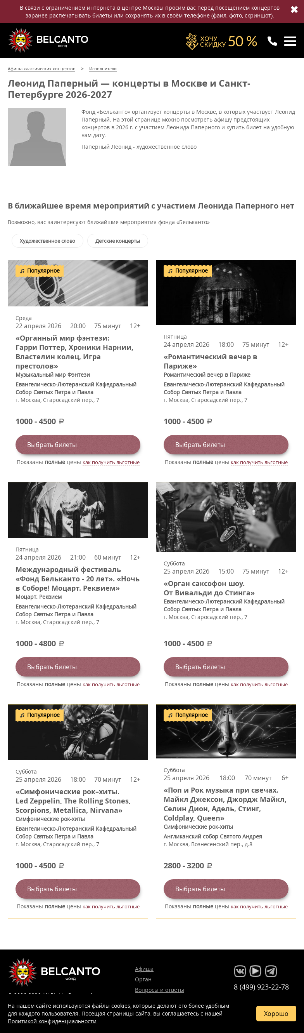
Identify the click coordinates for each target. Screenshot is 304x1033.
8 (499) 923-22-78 (261, 986)
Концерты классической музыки (49, 40)
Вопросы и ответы (159, 989)
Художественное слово (47, 240)
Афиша (144, 968)
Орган (143, 979)
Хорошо (276, 1013)
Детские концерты (117, 240)
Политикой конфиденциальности (52, 1021)
